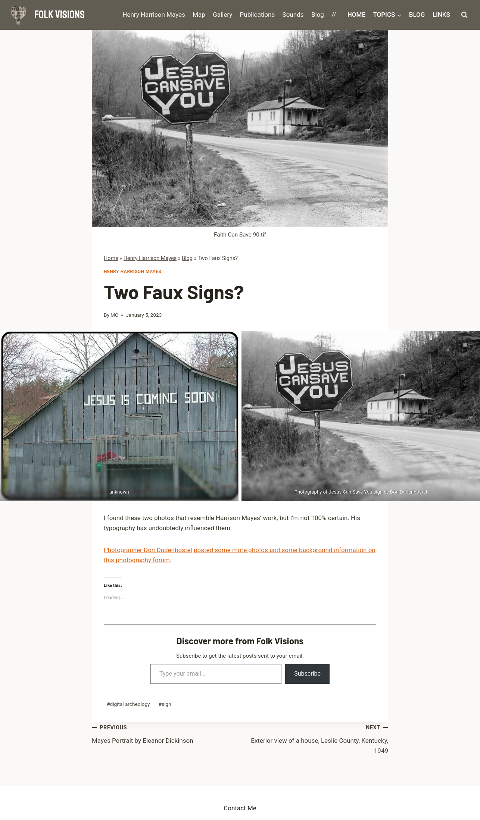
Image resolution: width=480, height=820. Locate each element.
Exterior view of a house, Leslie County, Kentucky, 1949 (314, 738)
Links (441, 14)
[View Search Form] (464, 15)
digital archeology (128, 704)
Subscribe (307, 673)
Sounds (293, 14)
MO (114, 315)
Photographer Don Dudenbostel (148, 550)
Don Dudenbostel (408, 492)
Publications (257, 14)
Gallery (222, 14)
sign (165, 704)
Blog (317, 14)
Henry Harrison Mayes (153, 14)
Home (356, 14)
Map (199, 14)
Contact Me (240, 808)
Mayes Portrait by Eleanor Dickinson (166, 733)
